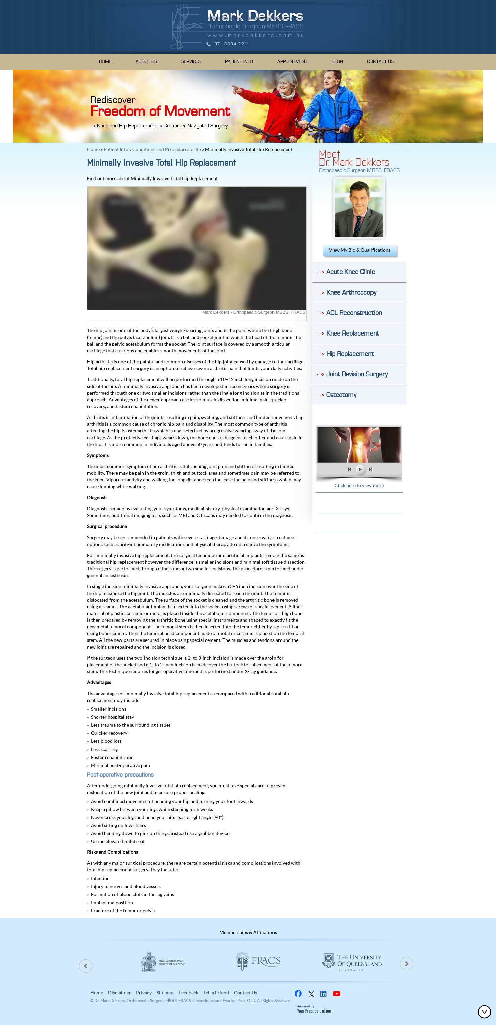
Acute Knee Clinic (350, 272)
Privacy (144, 992)
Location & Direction (359, 523)
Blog (337, 61)
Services (191, 61)
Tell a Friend (216, 992)
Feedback (188, 992)
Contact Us (380, 61)
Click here (345, 485)
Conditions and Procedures (160, 149)
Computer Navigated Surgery (196, 126)
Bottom (486, 1011)
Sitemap (165, 992)
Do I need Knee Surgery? (359, 415)
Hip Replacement (350, 354)
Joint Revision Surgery (357, 374)
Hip (197, 149)
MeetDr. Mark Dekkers (354, 157)
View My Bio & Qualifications (359, 250)
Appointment (292, 61)
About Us (146, 61)
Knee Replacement (352, 333)
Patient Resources (359, 502)
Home (105, 61)
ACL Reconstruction (354, 313)
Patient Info (239, 61)
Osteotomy (341, 395)
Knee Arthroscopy (351, 292)
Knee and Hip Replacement (127, 126)
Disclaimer (119, 992)
